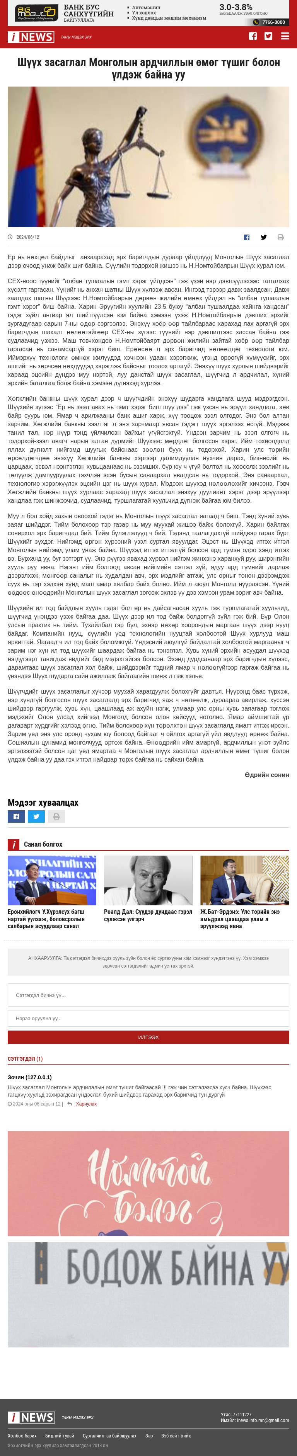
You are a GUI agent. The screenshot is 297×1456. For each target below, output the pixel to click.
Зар (150, 1436)
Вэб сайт (171, 1436)
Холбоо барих (22, 1436)
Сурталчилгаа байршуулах (110, 1436)
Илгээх (148, 1037)
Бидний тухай (60, 1436)
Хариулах (86, 1104)
